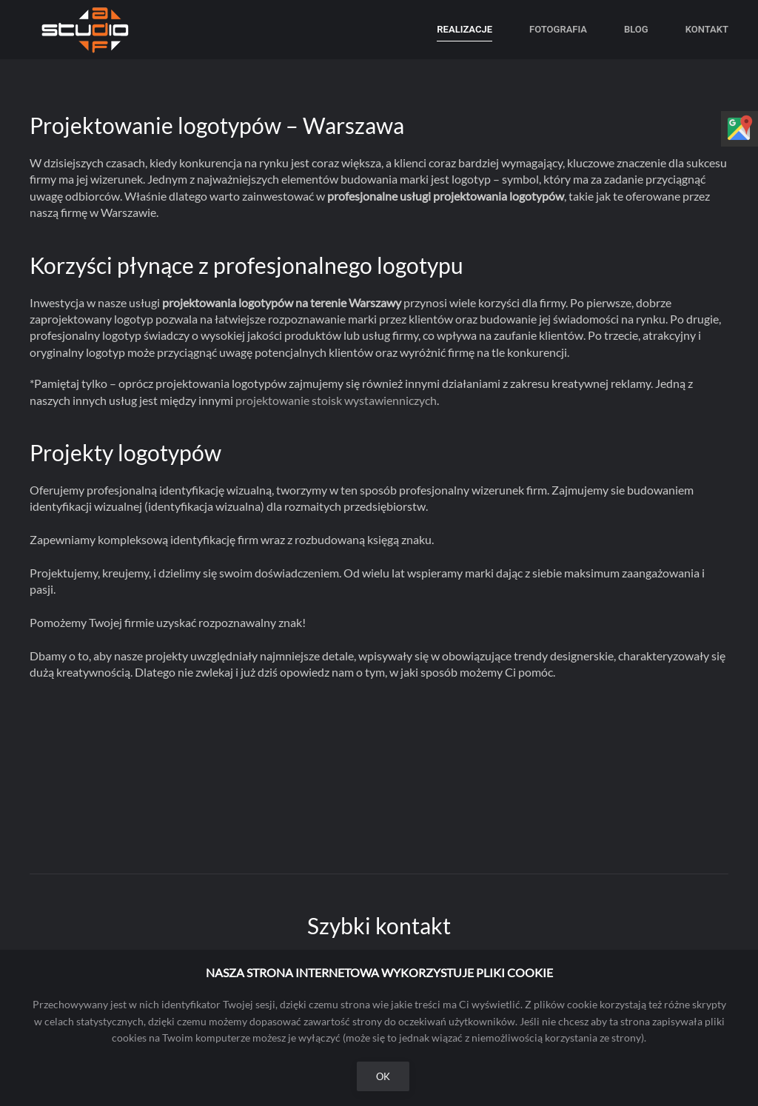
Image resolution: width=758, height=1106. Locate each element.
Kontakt (706, 29)
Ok (383, 1076)
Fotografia (558, 29)
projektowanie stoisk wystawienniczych (336, 400)
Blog (636, 29)
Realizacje (464, 29)
